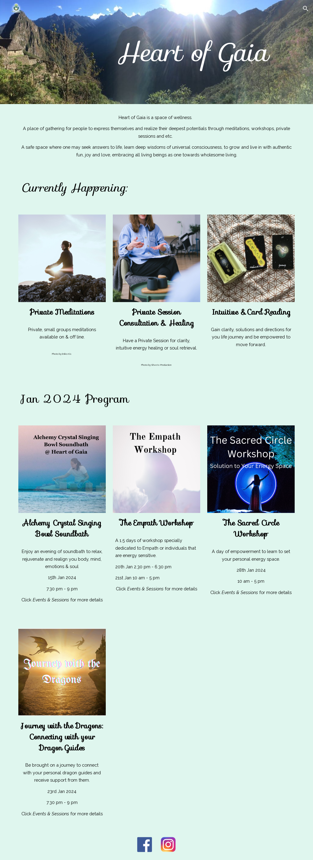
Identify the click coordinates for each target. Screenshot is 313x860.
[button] (305, 8)
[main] (192, 52)
